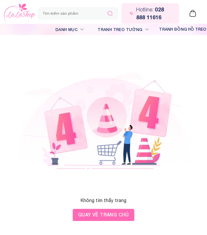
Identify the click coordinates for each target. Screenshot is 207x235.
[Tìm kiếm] (110, 13)
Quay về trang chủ (103, 215)
